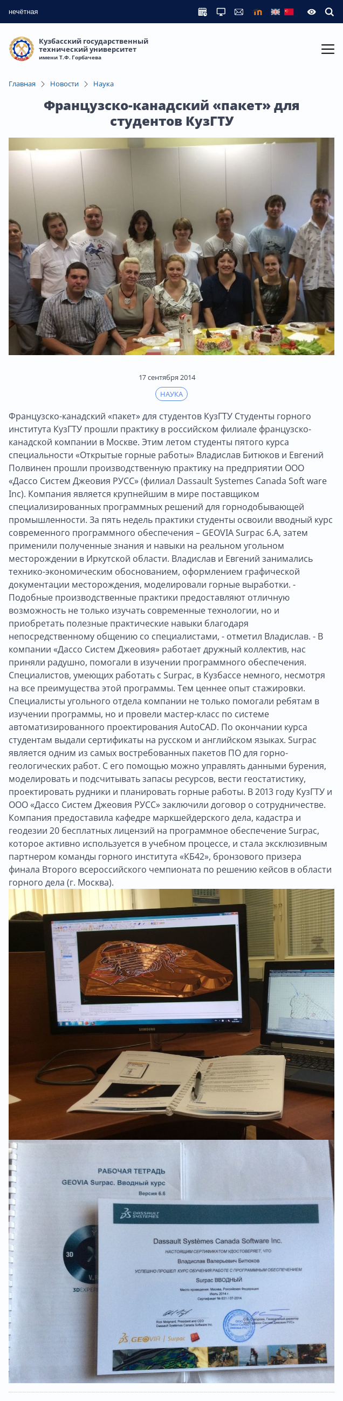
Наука (103, 84)
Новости (64, 84)
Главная (22, 84)
